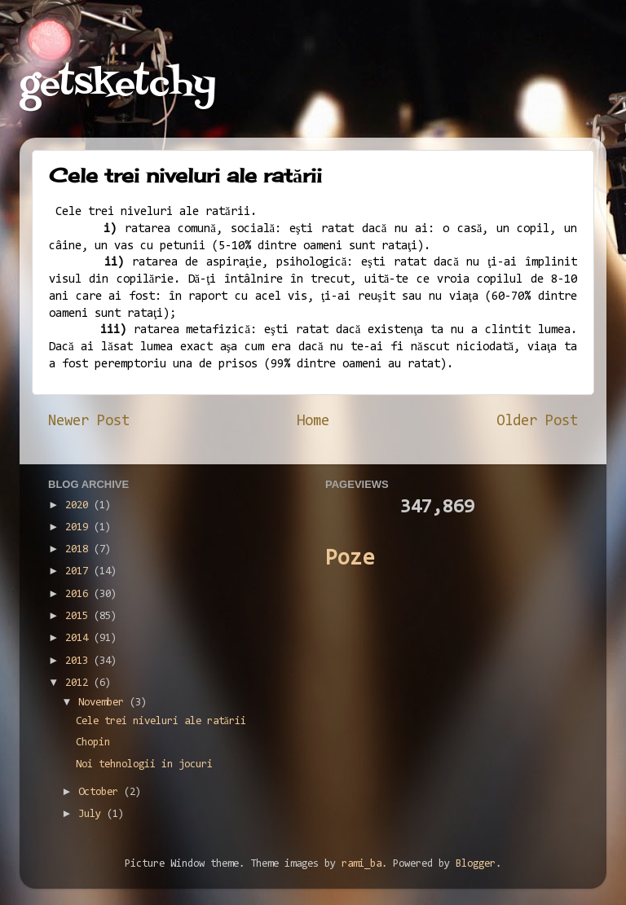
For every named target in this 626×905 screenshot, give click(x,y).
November (104, 702)
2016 (79, 594)
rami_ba (361, 864)
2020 (79, 505)
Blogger (476, 864)
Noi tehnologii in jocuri (144, 764)
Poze (349, 559)
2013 (79, 661)
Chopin (93, 742)
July (92, 814)
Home (313, 421)
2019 (79, 527)
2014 (79, 638)
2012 (79, 683)
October (101, 792)
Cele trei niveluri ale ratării (161, 721)
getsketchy (118, 85)
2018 (79, 549)
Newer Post (89, 421)
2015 (79, 616)
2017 (79, 571)
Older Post (537, 421)
